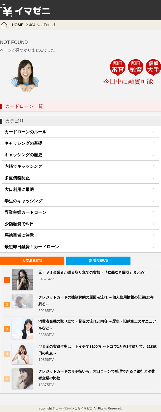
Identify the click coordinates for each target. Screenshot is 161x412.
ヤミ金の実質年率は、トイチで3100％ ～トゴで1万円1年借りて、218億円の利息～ (97, 349)
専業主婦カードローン (25, 212)
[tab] (32, 261)
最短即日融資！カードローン (31, 246)
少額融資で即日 (19, 223)
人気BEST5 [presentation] (32, 260)
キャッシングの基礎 (23, 143)
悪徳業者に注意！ (21, 235)
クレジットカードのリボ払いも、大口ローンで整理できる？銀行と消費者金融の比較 (96, 374)
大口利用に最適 (19, 189)
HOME (18, 25)
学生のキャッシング (23, 200)
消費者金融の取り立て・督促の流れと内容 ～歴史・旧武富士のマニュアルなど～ (97, 324)
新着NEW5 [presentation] (98, 260)
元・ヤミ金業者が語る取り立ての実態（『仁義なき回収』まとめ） (93, 272)
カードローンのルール (25, 131)
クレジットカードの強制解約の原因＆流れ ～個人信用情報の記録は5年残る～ (96, 300)
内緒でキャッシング (23, 166)
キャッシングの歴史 (23, 154)
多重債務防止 (17, 178)
